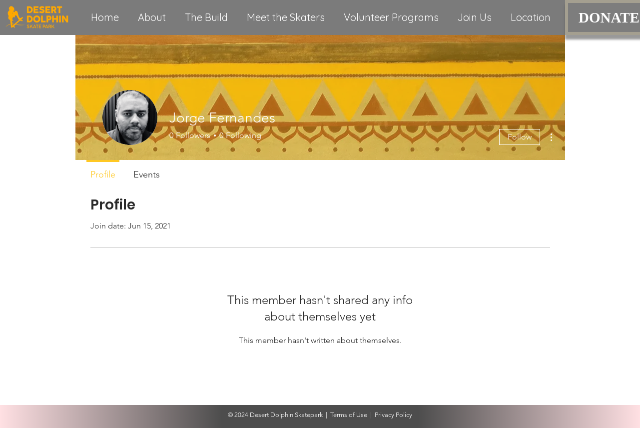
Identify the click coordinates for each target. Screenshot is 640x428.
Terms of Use (348, 414)
